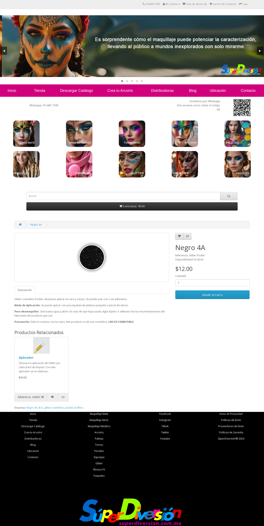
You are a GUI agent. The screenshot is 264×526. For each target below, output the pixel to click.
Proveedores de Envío (231, 426)
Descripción (25, 290)
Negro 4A (36, 224)
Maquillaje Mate (99, 414)
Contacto (248, 91)
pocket (69, 407)
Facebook (165, 414)
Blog (192, 91)
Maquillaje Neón (99, 420)
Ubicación (218, 91)
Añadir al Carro (212, 295)
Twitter (165, 432)
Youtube (165, 438)
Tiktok (165, 426)
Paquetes (99, 476)
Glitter (99, 463)
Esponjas (99, 457)
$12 (41, 407)
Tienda (39, 91)
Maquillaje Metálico (99, 426)
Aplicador (26, 357)
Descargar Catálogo (76, 91)
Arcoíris (99, 432)
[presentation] (4, 51)
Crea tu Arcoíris (120, 91)
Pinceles (99, 451)
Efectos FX (99, 469)
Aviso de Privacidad (231, 414)
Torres (99, 445)
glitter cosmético (54, 407)
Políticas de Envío (231, 420)
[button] (122, 81)
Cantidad (180, 276)
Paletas (99, 438)
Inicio (12, 91)
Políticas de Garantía (231, 432)
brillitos (78, 407)
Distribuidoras (162, 91)
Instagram (165, 420)
